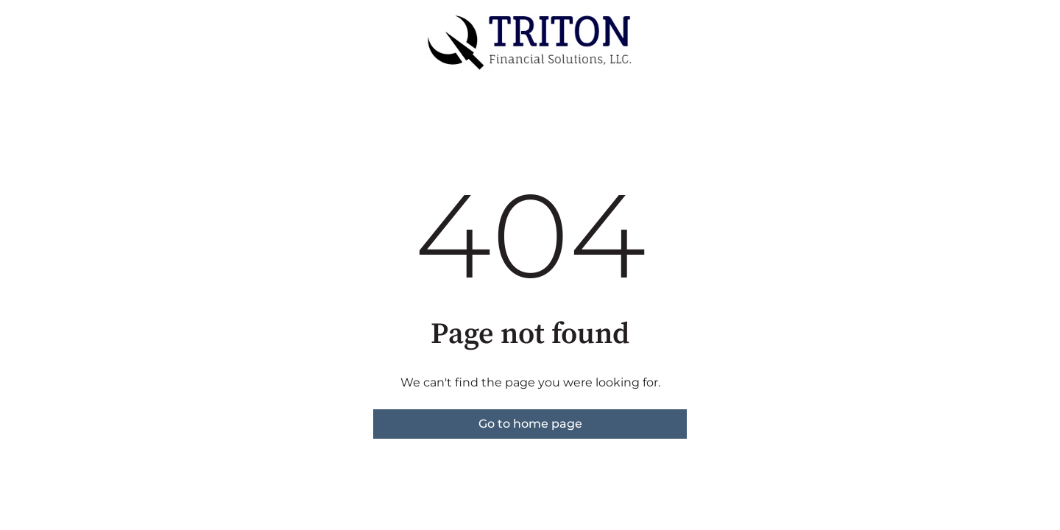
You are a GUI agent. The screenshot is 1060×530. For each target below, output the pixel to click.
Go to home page (530, 424)
